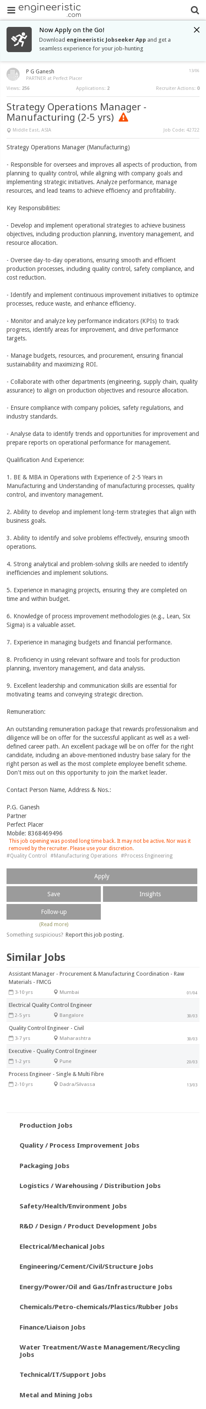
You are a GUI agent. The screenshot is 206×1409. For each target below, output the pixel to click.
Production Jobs (46, 1125)
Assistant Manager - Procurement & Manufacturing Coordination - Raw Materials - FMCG (96, 977)
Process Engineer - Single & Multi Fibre (56, 1074)
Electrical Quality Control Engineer (50, 1005)
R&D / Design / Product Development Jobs (88, 1225)
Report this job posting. (95, 934)
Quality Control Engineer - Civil (46, 1028)
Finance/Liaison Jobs (53, 1327)
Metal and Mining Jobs (56, 1394)
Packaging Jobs (45, 1165)
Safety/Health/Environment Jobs (73, 1205)
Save (53, 894)
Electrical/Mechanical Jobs (62, 1246)
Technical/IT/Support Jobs (63, 1374)
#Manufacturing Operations (83, 856)
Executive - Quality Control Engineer (53, 1051)
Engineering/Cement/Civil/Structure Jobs (86, 1266)
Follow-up (54, 911)
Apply (102, 876)
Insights (150, 894)
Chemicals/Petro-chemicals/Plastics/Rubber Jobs (99, 1306)
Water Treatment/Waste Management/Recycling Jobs (100, 1351)
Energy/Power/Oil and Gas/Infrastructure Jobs (96, 1286)
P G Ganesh (40, 71)
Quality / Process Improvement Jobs (80, 1145)
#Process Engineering (147, 856)
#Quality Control (27, 856)
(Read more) (53, 924)
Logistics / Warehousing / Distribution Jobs (90, 1185)
